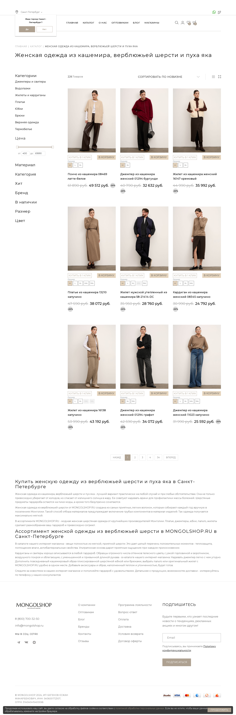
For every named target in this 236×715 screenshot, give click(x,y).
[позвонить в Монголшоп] (219, 12)
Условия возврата (130, 634)
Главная (72, 23)
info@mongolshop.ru (29, 625)
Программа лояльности (135, 605)
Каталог (88, 23)
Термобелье (23, 129)
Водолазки (22, 88)
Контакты (84, 634)
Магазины (151, 23)
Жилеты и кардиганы (30, 95)
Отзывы (83, 641)
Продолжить (219, 710)
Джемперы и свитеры (30, 81)
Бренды (83, 626)
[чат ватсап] (214, 12)
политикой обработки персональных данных (139, 708)
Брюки (20, 115)
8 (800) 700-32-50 (27, 619)
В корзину (106, 157)
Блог (136, 23)
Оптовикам (120, 23)
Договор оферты (130, 641)
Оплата (123, 619)
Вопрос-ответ (127, 612)
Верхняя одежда (27, 122)
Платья (20, 102)
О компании (86, 605)
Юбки (19, 108)
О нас (103, 23)
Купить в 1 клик (80, 157)
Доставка (124, 626)
